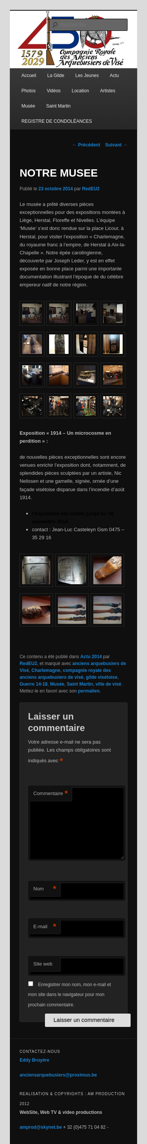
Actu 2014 (91, 656)
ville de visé (108, 684)
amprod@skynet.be (40, 1127)
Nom (45, 889)
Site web (43, 964)
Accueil (28, 75)
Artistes (107, 90)
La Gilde (55, 75)
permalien (89, 691)
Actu (114, 75)
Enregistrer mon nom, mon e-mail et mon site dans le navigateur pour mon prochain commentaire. (69, 994)
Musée (28, 106)
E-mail (45, 926)
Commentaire (51, 793)
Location (80, 90)
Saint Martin (58, 106)
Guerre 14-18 (33, 684)
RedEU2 (91, 188)
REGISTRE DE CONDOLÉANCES (56, 121)
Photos (28, 90)
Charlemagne (46, 670)
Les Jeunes (87, 75)
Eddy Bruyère (34, 1060)
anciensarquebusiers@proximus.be (58, 1075)
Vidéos (54, 90)
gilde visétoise (101, 677)
